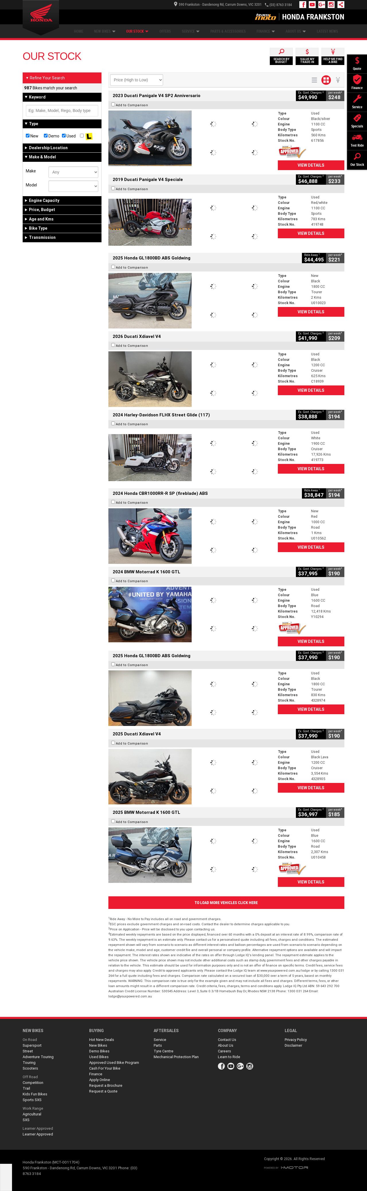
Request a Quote (103, 1091)
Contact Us (227, 1039)
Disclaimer (293, 1045)
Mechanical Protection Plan (176, 1056)
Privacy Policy (296, 1039)
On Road (30, 1039)
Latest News (327, 31)
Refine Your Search (45, 77)
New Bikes (105, 31)
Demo (51, 136)
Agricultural (32, 1114)
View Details (311, 165)
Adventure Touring (38, 1056)
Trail (26, 1088)
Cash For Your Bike (104, 1068)
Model (31, 185)
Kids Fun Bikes (35, 1094)
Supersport (32, 1045)
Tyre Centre (163, 1051)
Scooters (30, 1068)
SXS (26, 1119)
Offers (165, 31)
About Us (296, 31)
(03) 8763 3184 (281, 5)
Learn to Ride (229, 1056)
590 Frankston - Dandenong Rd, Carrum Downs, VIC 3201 (217, 4)
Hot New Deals (101, 1039)
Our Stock (137, 31)
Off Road (30, 1076)
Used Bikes (99, 1056)
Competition (33, 1082)
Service (191, 31)
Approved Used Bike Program (114, 1062)
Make (31, 171)
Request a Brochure (105, 1085)
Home (78, 31)
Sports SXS (32, 1099)
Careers (224, 1051)
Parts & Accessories (228, 31)
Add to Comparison (132, 105)
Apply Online (99, 1079)
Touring (29, 1062)
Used (69, 136)
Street (28, 1051)
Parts (158, 1045)
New (32, 136)
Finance (266, 31)
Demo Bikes (99, 1051)
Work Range (33, 1108)
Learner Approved (38, 1128)
